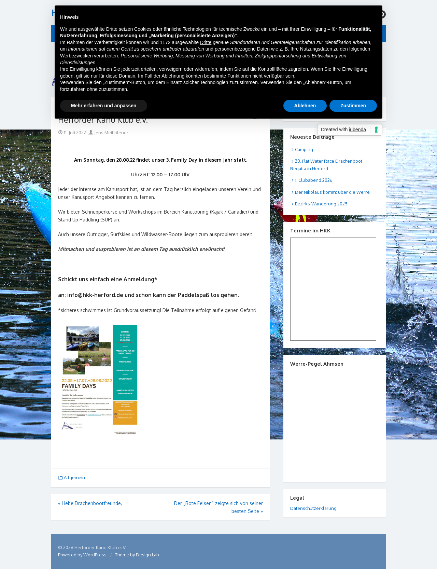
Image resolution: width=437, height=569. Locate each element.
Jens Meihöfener (108, 132)
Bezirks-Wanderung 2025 (321, 203)
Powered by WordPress (82, 554)
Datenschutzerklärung (313, 508)
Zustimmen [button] (353, 105)
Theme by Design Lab (137, 554)
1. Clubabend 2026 (314, 180)
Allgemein (74, 477)
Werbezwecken (76, 55)
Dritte (205, 42)
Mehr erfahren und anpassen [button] (103, 105)
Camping (304, 149)
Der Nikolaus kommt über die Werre (332, 192)
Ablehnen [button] (305, 105)
